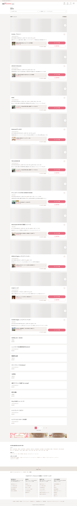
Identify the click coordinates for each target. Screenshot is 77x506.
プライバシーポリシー (26, 501)
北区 (42, 450)
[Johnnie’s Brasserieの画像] (38, 57)
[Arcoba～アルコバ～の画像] (38, 25)
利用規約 (17, 501)
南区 (36, 450)
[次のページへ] (44, 428)
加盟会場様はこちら (39, 501)
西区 (44, 450)
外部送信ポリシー (32, 501)
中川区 (30, 450)
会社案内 (14, 501)
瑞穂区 (24, 450)
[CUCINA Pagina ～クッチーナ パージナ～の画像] (38, 311)
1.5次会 (21, 457)
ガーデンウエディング (26, 457)
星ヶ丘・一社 (12, 450)
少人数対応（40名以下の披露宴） (14, 457)
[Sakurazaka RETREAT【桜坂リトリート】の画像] (38, 216)
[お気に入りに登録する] (64, 34)
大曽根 (47, 450)
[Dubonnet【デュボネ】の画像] (38, 120)
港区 (34, 450)
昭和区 (27, 450)
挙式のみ (44, 457)
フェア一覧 (57, 43)
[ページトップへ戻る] (38, 469)
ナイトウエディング (33, 457)
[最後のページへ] (46, 428)
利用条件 (21, 501)
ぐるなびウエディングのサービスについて (53, 501)
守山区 (39, 450)
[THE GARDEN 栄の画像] (38, 152)
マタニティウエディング (49, 457)
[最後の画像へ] (65, 25)
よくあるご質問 (62, 501)
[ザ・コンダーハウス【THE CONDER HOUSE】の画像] (38, 184)
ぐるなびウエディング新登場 (14, 458)
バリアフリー (56, 457)
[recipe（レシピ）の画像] (38, 279)
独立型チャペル (39, 457)
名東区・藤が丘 (17, 450)
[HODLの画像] (38, 89)
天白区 (21, 450)
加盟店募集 (44, 501)
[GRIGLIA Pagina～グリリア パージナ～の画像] (38, 247)
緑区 (32, 450)
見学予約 (56, 46)
